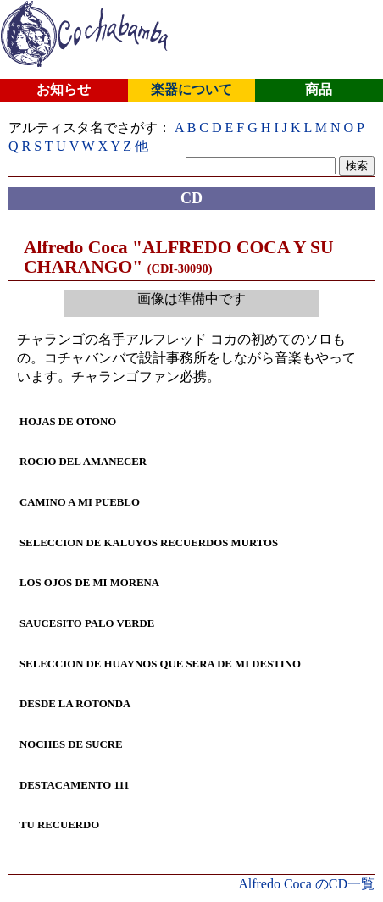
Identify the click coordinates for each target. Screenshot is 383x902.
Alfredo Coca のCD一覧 (306, 884)
